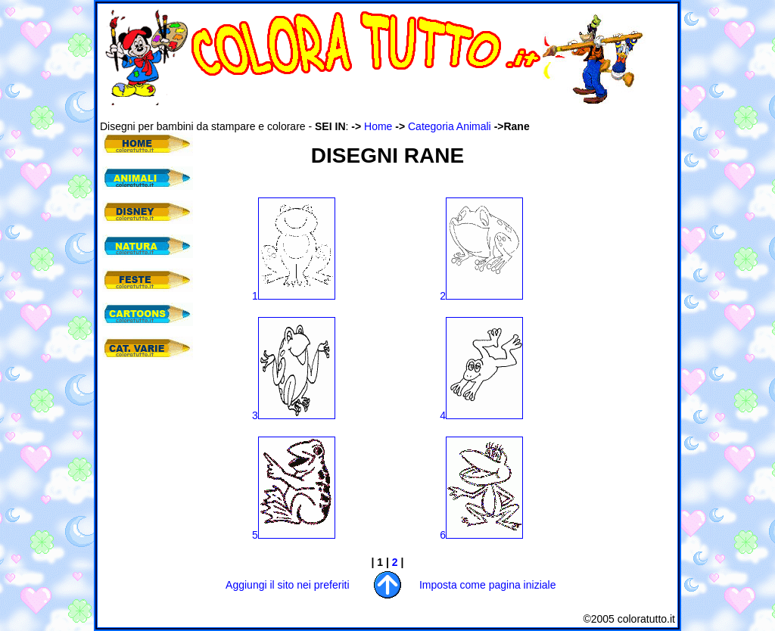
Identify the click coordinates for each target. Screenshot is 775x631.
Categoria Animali (449, 126)
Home (378, 126)
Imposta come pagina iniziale (487, 585)
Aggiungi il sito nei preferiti (287, 585)
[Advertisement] (375, 112)
